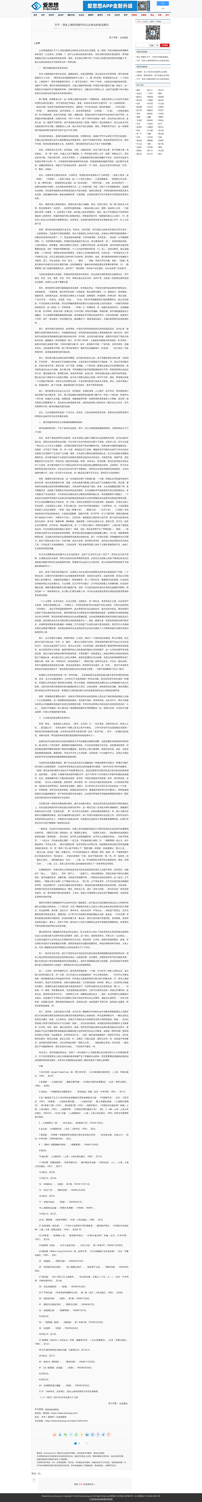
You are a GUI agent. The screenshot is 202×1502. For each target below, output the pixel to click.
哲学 (126, 15)
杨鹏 (149, 117)
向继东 (161, 107)
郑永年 (161, 90)
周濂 (138, 117)
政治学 (61, 15)
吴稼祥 (161, 140)
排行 (167, 15)
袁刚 (149, 144)
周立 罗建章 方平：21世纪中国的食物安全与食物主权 (157, 57)
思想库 (134, 15)
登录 (81, 1484)
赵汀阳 (139, 110)
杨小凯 (161, 144)
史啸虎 (150, 127)
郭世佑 (161, 120)
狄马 (160, 123)
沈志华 (150, 107)
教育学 (100, 15)
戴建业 (150, 110)
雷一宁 (139, 133)
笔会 (152, 15)
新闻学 (91, 15)
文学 (109, 15)
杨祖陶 (139, 107)
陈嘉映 (161, 97)
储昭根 (150, 140)
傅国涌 (150, 97)
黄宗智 (139, 100)
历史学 (117, 15)
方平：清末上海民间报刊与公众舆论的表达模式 (155, 60)
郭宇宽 (150, 103)
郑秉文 (139, 150)
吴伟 (138, 137)
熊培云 (161, 127)
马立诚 (161, 103)
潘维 (160, 147)
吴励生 (139, 147)
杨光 (160, 154)
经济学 (51, 15)
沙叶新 (150, 137)
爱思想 (52, 6)
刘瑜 (160, 137)
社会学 (81, 15)
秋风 (138, 130)
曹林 (160, 93)
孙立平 (150, 154)
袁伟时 (139, 127)
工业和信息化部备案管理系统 (101, 1499)
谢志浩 (139, 154)
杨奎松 (150, 113)
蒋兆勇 (161, 133)
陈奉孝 (150, 120)
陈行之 (150, 90)
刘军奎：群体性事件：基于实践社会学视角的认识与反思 (159, 75)
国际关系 (71, 15)
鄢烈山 (139, 97)
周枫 (149, 133)
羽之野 (161, 150)
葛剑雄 (139, 140)
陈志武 (161, 100)
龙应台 (139, 93)
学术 (43, 1417)
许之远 (139, 144)
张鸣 (138, 113)
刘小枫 (150, 130)
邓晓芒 (161, 117)
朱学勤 (150, 147)
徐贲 (138, 103)
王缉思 (139, 120)
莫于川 (150, 150)
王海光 (161, 113)
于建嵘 (150, 100)
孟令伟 (161, 130)
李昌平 (161, 110)
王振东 (150, 123)
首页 (35, 15)
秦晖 (138, 90)
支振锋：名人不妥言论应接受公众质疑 (151, 71)
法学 (43, 15)
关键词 (143, 15)
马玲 (138, 123)
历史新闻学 (61, 1417)
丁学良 (150, 93)
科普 (160, 15)
